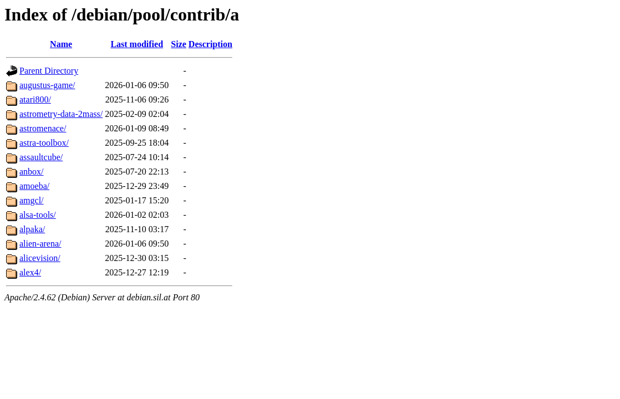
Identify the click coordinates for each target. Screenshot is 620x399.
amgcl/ (31, 200)
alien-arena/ (40, 243)
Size (178, 44)
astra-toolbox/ (44, 142)
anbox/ (31, 171)
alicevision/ (39, 258)
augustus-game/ (47, 85)
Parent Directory (48, 70)
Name (61, 44)
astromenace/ (42, 128)
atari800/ (35, 99)
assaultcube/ (41, 157)
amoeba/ (34, 186)
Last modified (136, 44)
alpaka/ (32, 229)
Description (210, 44)
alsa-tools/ (37, 214)
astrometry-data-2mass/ (61, 114)
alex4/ (30, 272)
